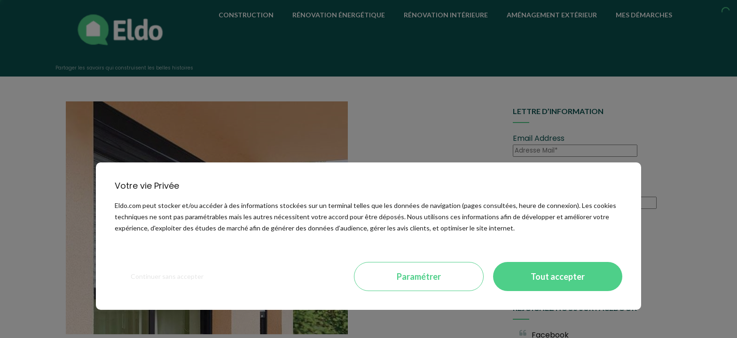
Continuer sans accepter (167, 276)
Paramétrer (419, 276)
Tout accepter (558, 276)
